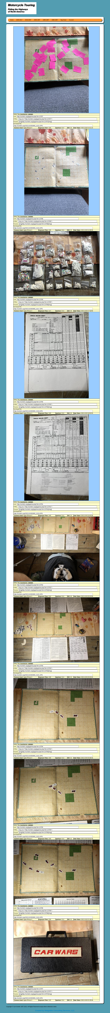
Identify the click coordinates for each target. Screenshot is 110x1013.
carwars (30, 114)
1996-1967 (46, 20)
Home (12, 20)
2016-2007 (28, 20)
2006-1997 (37, 20)
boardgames (23, 114)
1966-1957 (55, 20)
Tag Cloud (63, 20)
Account (71, 20)
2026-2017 (19, 20)
